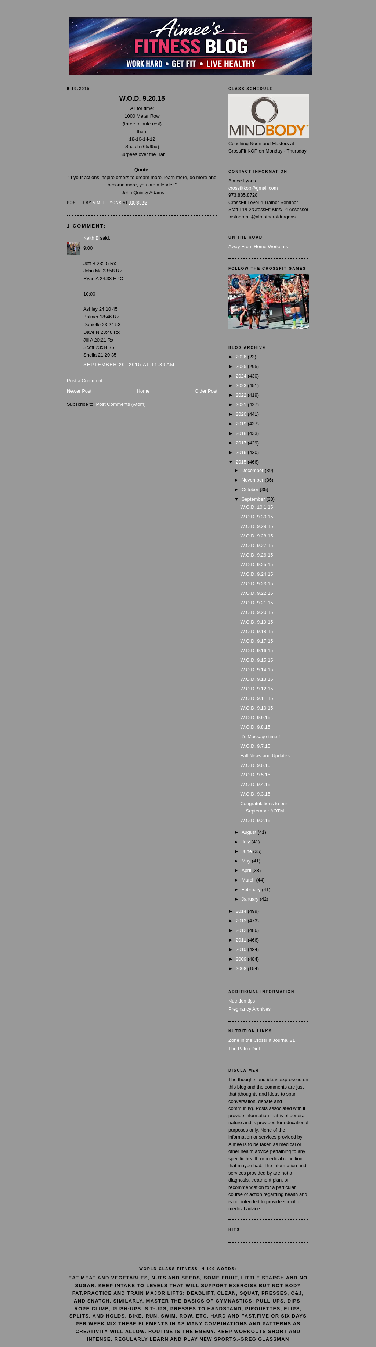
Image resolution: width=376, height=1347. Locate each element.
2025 (242, 366)
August (250, 832)
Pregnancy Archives (249, 1009)
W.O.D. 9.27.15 (256, 545)
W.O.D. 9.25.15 (256, 564)
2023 (242, 385)
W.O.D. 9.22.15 (256, 593)
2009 (242, 959)
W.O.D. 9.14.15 (256, 669)
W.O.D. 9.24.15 (256, 574)
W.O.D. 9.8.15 (255, 727)
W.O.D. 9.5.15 (255, 775)
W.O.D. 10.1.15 (256, 507)
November (253, 480)
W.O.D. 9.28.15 (256, 536)
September (254, 499)
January (251, 899)
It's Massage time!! (260, 736)
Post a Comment (84, 380)
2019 (242, 423)
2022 (242, 395)
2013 (242, 920)
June (247, 851)
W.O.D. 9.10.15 (256, 708)
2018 (242, 433)
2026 (242, 357)
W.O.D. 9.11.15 (256, 698)
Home (143, 391)
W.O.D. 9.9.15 (255, 717)
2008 (242, 968)
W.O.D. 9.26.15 (256, 555)
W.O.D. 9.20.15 (256, 612)
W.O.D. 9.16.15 (256, 650)
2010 (242, 949)
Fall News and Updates (264, 755)
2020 (242, 414)
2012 (242, 930)
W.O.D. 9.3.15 (255, 794)
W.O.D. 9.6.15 (255, 765)
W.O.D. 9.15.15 (256, 660)
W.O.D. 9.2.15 (255, 820)
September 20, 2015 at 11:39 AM (128, 364)
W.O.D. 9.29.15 (256, 526)
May (247, 861)
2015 (242, 462)
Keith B (91, 238)
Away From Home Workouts (258, 246)
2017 (242, 443)
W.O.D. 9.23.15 (256, 583)
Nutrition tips (241, 1001)
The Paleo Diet (244, 1048)
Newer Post (79, 391)
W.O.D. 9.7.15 (255, 746)
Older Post (206, 391)
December (253, 470)
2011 (242, 940)
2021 (242, 404)
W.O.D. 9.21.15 (256, 602)
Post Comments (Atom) (121, 404)
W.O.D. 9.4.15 (255, 784)
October (251, 489)
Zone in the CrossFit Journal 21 (261, 1040)
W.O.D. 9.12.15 (256, 689)
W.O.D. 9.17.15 (256, 641)
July (247, 841)
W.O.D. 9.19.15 (256, 622)
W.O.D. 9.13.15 (256, 679)
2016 (242, 452)
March (249, 880)
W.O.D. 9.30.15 (256, 516)
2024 (242, 376)
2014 (242, 911)
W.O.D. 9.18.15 (256, 631)
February (252, 889)
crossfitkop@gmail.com (253, 188)
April (247, 870)
